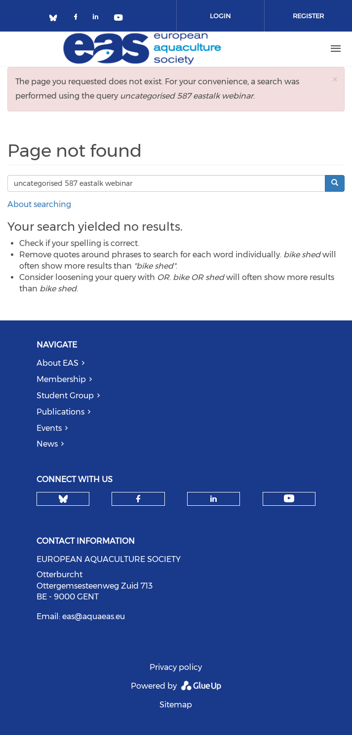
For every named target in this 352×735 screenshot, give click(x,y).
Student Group (65, 395)
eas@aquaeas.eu (93, 616)
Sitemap (175, 704)
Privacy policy (176, 667)
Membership (61, 379)
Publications (60, 412)
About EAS (57, 363)
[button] (334, 79)
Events (49, 428)
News (47, 444)
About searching (39, 204)
